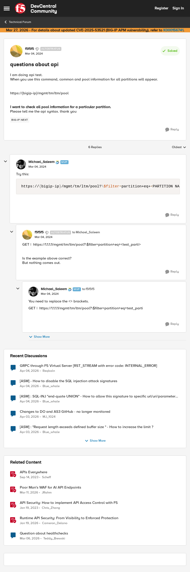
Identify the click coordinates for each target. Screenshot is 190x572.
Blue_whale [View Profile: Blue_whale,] (51, 386)
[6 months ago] (29, 523)
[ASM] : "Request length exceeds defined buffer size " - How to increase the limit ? (86, 427)
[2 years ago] (29, 477)
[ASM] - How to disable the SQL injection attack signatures (68, 381)
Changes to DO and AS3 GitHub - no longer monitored (65, 412)
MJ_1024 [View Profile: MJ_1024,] (49, 416)
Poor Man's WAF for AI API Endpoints (50, 487)
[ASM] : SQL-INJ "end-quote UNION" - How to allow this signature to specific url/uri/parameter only (97, 396)
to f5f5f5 (88, 289)
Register (161, 8)
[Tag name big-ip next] (19, 120)
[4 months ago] (29, 492)
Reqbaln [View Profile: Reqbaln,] (49, 371)
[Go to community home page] (35, 8)
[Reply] (172, 129)
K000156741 (173, 30)
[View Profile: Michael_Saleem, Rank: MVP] (21, 164)
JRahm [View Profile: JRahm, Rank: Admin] (47, 492)
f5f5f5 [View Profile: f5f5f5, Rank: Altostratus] (29, 49)
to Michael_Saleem (86, 232)
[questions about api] (37, 167)
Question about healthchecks (44, 533)
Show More (39, 337)
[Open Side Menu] (6, 8)
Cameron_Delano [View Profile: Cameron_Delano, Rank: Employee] (54, 523)
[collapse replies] (5, 161)
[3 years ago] (29, 508)
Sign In (178, 8)
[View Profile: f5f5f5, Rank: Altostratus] (16, 51)
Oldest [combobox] (179, 147)
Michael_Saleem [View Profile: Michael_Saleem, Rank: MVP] (41, 162)
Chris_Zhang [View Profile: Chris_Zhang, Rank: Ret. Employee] (51, 508)
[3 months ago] (29, 371)
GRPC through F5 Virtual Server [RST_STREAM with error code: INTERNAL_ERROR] (88, 366)
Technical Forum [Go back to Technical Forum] (17, 22)
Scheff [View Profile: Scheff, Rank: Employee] (46, 477)
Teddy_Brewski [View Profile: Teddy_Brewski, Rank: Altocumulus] (54, 538)
